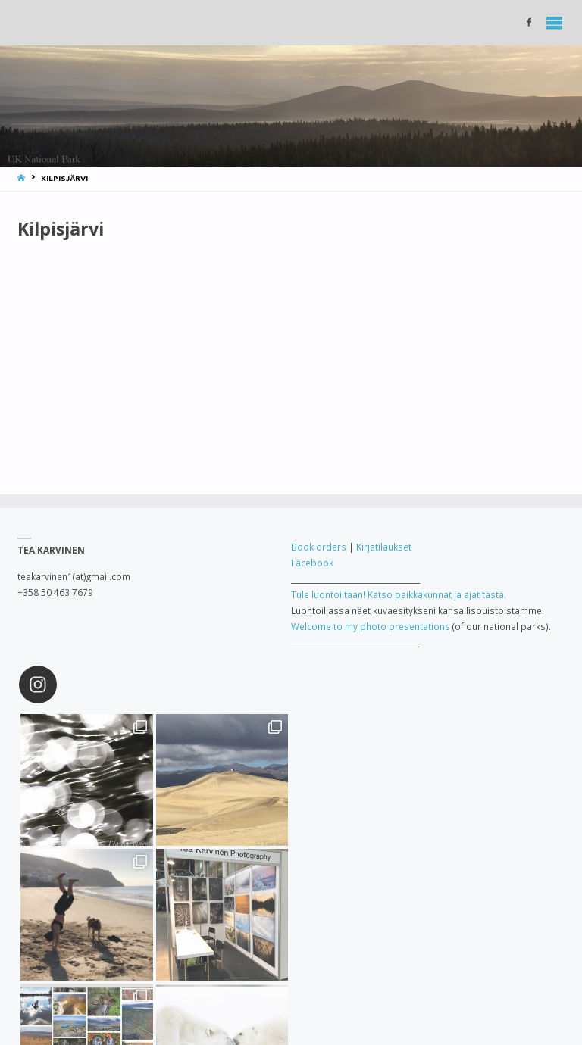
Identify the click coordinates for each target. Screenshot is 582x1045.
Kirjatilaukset (383, 547)
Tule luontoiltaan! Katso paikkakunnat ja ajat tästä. (398, 594)
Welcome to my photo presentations (370, 626)
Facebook (312, 563)
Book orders (318, 547)
